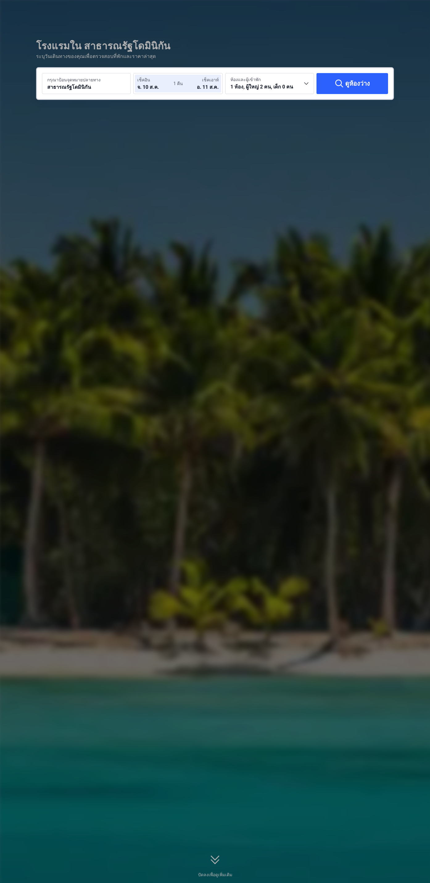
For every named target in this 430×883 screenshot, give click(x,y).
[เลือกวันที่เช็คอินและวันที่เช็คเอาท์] (156, 83)
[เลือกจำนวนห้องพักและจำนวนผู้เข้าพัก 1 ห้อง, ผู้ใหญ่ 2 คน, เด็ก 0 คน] (269, 83)
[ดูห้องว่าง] (352, 83)
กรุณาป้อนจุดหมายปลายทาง (74, 79)
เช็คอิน (143, 79)
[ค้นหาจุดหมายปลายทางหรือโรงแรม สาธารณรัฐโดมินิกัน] (86, 83)
